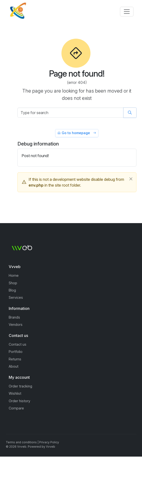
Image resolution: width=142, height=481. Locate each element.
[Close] (131, 179)
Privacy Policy (49, 442)
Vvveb (50, 446)
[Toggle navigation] (127, 11)
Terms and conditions (21, 442)
